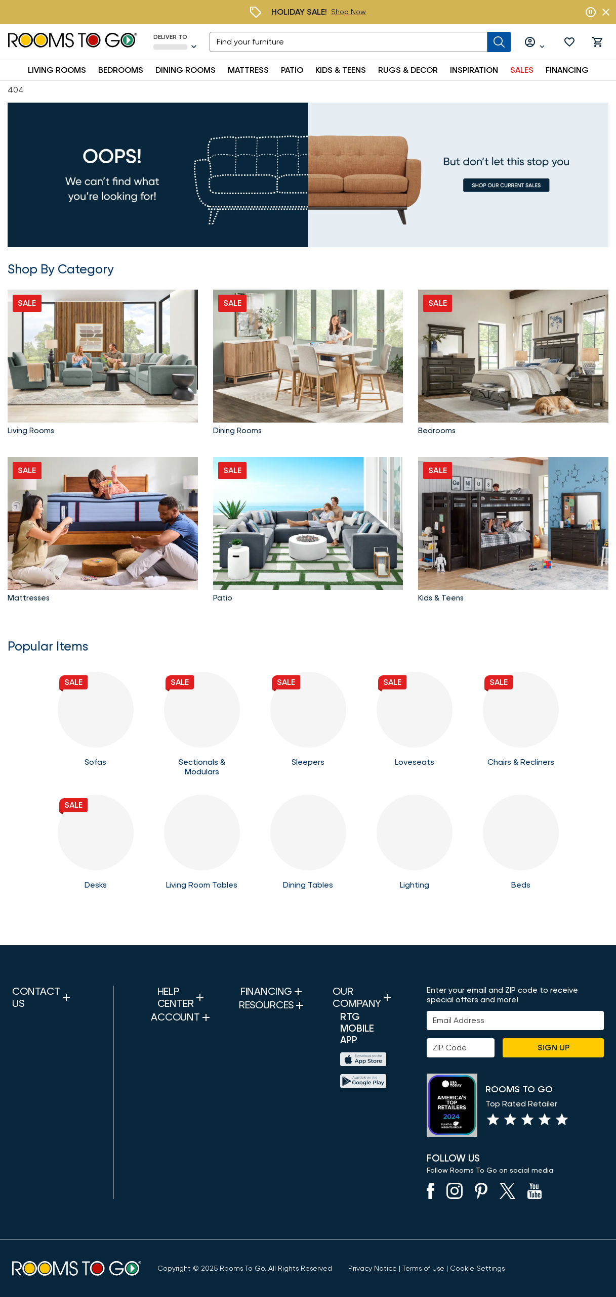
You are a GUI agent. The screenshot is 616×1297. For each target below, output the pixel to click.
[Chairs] (521, 724)
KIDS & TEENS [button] (340, 70)
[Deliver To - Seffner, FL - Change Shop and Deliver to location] (175, 42)
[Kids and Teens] (513, 532)
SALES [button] (521, 70)
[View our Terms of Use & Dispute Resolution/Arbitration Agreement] (423, 1269)
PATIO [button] (292, 70)
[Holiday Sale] (348, 12)
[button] (569, 42)
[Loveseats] (415, 724)
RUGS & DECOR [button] (408, 70)
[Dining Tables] (308, 847)
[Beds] (521, 847)
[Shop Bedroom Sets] (513, 364)
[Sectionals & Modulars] (202, 724)
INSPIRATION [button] (474, 70)
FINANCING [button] (567, 70)
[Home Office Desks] (96, 847)
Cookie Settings (477, 1268)
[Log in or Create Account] (535, 42)
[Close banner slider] (606, 12)
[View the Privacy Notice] (372, 1269)
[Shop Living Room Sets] (103, 364)
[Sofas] (96, 724)
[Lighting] (415, 847)
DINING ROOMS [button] (185, 70)
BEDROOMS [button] (120, 70)
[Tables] (202, 847)
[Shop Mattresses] (103, 532)
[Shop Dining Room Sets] (308, 364)
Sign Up (553, 1048)
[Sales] (308, 175)
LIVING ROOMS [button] (57, 70)
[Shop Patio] (308, 532)
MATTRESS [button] (248, 70)
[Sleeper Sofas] (308, 724)
